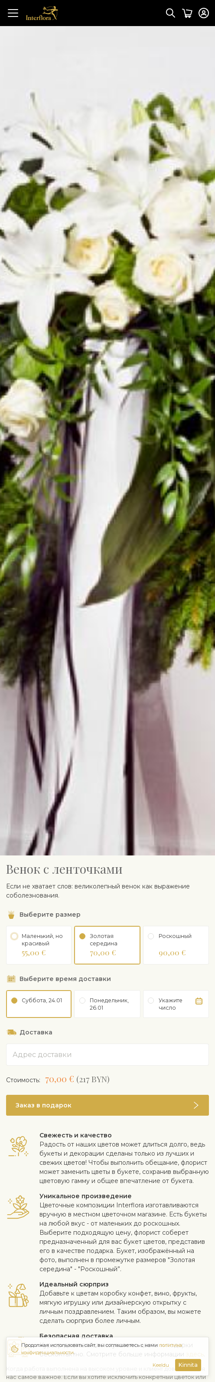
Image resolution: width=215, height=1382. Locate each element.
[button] (107, 1078)
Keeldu (161, 1365)
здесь (195, 1327)
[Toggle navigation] (13, 13)
